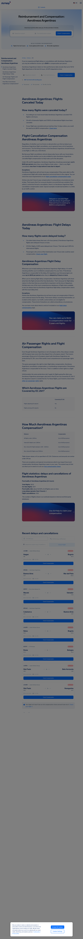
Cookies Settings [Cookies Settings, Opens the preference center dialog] (57, 931)
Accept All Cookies (57, 927)
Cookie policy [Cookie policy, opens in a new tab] (36, 932)
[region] (41, 929)
